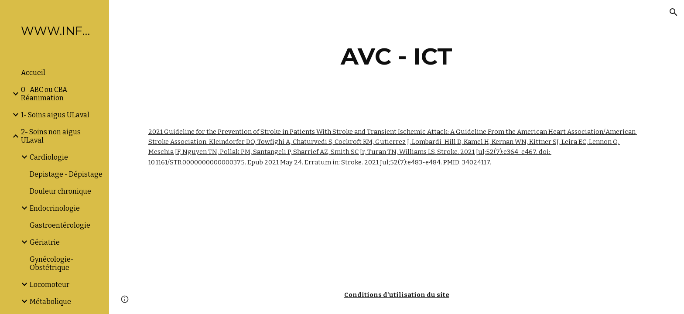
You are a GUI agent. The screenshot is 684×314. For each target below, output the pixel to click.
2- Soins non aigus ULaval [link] (51, 136)
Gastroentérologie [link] (60, 225)
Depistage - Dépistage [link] (66, 174)
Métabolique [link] (50, 301)
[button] (673, 12)
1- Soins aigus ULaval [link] (55, 115)
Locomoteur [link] (49, 284)
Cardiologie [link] (49, 157)
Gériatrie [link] (45, 242)
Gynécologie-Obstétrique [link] (52, 263)
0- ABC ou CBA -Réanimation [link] (46, 93)
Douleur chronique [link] (60, 191)
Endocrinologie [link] (55, 208)
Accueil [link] (33, 72)
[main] (396, 56)
